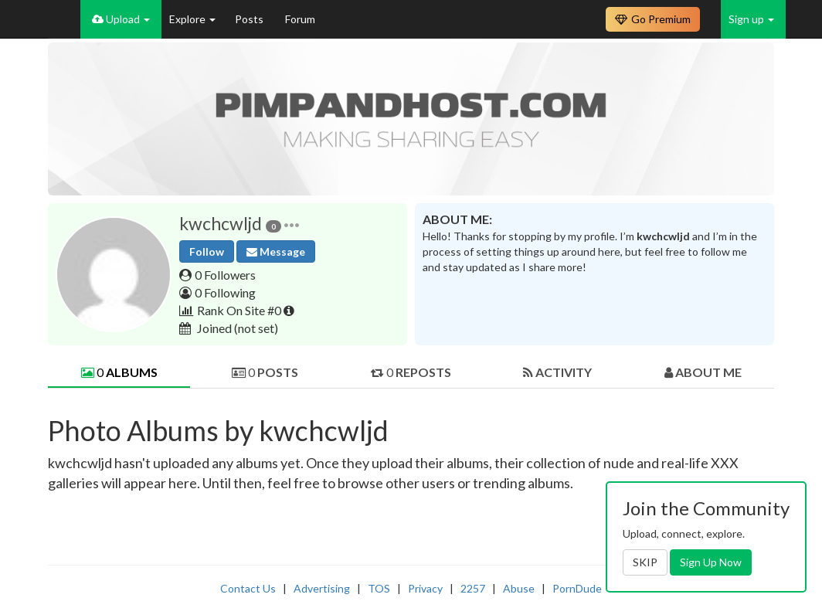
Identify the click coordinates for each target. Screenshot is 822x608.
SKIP (645, 562)
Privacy (425, 588)
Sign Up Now (711, 562)
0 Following (225, 292)
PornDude (577, 588)
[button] (291, 223)
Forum (300, 18)
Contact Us (248, 588)
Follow (206, 251)
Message (275, 251)
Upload (121, 18)
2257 (472, 588)
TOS (379, 588)
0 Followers (225, 274)
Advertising (322, 588)
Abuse (519, 588)
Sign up (751, 18)
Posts (250, 18)
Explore (192, 18)
